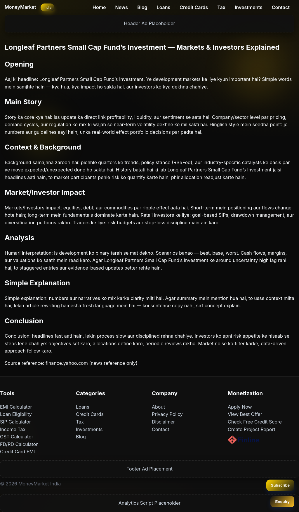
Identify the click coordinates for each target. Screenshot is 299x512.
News (121, 7)
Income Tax (12, 429)
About (158, 407)
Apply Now (240, 407)
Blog (142, 7)
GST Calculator (16, 437)
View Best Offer (245, 414)
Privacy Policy (167, 414)
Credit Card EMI (17, 451)
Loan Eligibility (16, 414)
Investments (249, 7)
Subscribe (280, 485)
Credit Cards (194, 7)
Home (99, 7)
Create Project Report (251, 429)
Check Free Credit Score (255, 422)
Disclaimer (163, 422)
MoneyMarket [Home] (20, 7)
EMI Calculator (16, 407)
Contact (281, 7)
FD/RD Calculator (19, 444)
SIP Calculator (15, 422)
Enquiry (282, 501)
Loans (164, 7)
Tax (221, 7)
